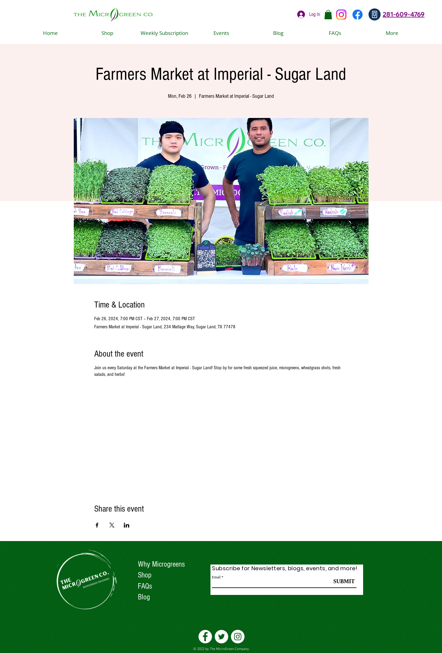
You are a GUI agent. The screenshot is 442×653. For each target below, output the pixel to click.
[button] (328, 14)
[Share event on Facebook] (97, 525)
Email (216, 577)
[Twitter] (221, 636)
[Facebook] (357, 14)
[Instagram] (341, 14)
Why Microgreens (161, 564)
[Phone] (375, 14)
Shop (144, 575)
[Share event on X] (112, 525)
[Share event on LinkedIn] (126, 525)
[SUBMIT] (344, 581)
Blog (144, 597)
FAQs (145, 586)
